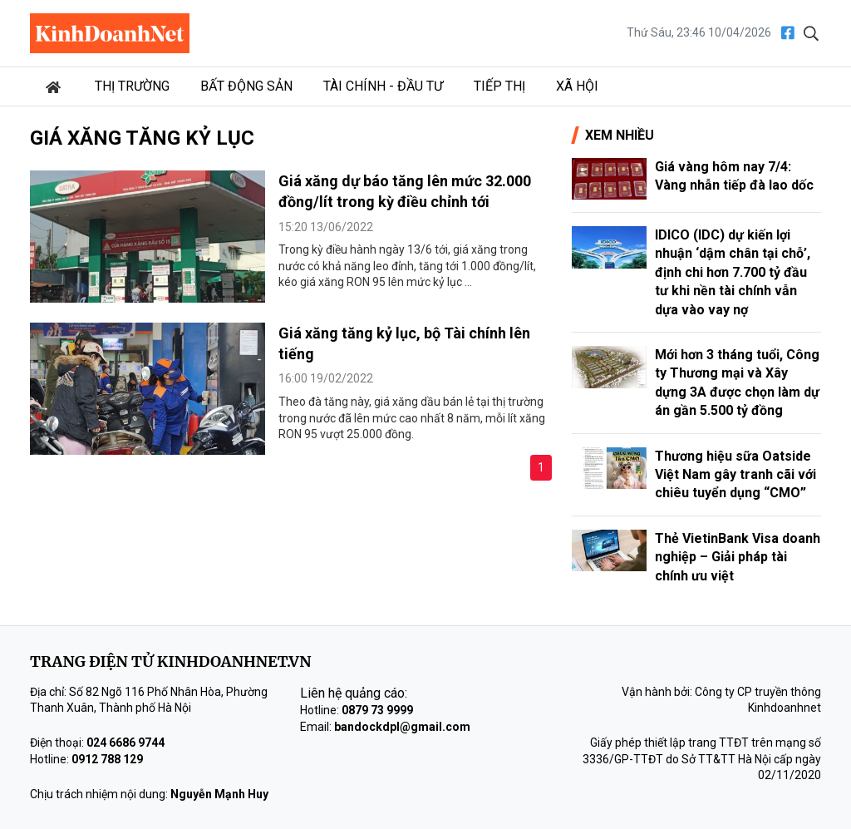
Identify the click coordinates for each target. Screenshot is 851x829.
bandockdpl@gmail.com (402, 726)
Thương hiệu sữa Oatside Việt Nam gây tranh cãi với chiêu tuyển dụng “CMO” (735, 474)
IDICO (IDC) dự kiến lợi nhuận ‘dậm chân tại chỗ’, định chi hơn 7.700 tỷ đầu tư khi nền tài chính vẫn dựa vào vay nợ (732, 272)
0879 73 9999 (377, 710)
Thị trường (132, 86)
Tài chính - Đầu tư (383, 86)
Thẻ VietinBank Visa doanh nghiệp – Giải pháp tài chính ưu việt (737, 557)
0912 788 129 (107, 759)
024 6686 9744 (125, 742)
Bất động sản (246, 86)
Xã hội (577, 86)
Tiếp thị (499, 86)
